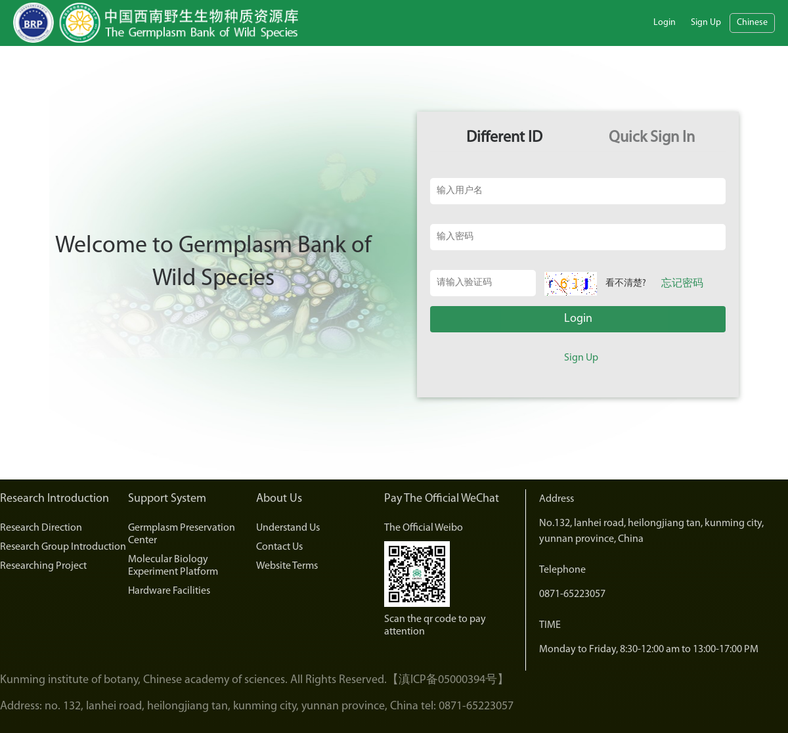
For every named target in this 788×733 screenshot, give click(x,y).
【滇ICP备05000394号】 (448, 680)
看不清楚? (625, 283)
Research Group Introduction (63, 547)
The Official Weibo (423, 528)
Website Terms (287, 566)
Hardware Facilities (169, 591)
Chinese (752, 23)
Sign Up (706, 23)
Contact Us (279, 547)
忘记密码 (682, 283)
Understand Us (288, 528)
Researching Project (43, 566)
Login (664, 23)
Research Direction (41, 528)
